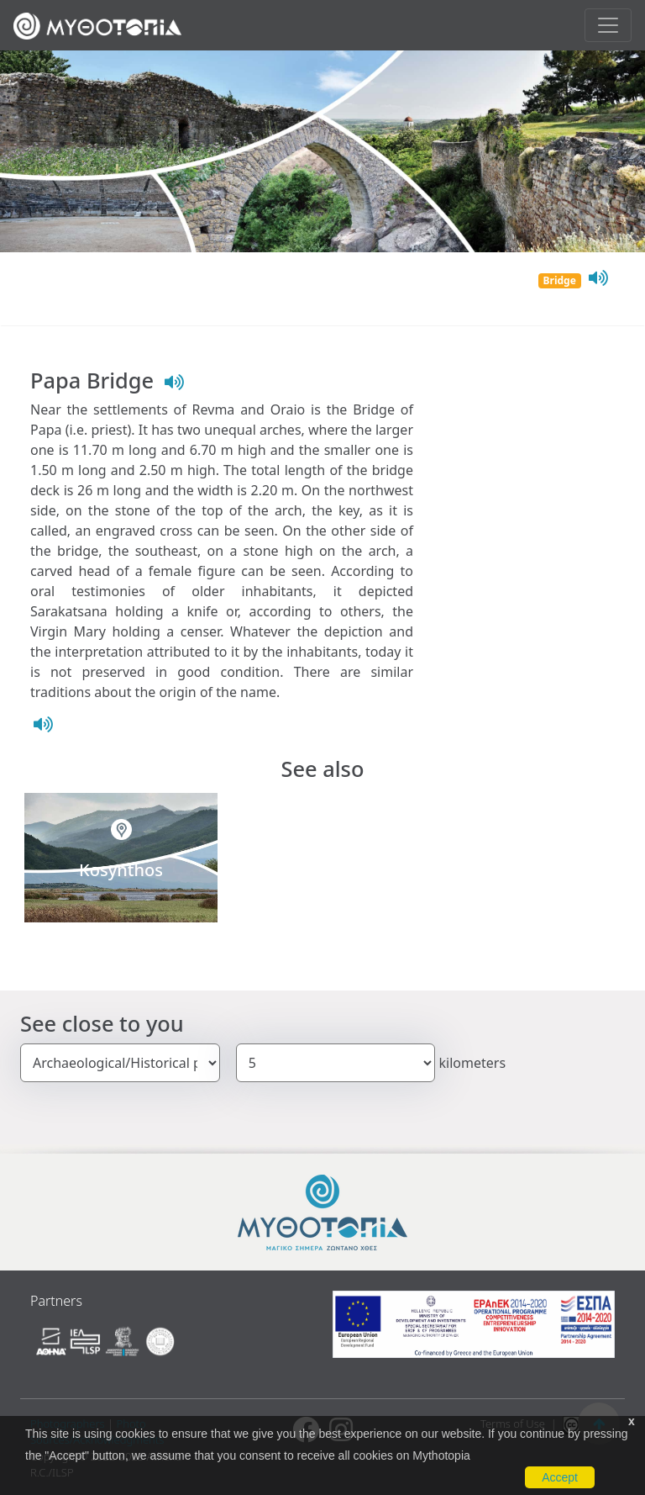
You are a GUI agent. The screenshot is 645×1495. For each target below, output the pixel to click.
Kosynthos (121, 869)
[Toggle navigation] (608, 25)
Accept (560, 1477)
